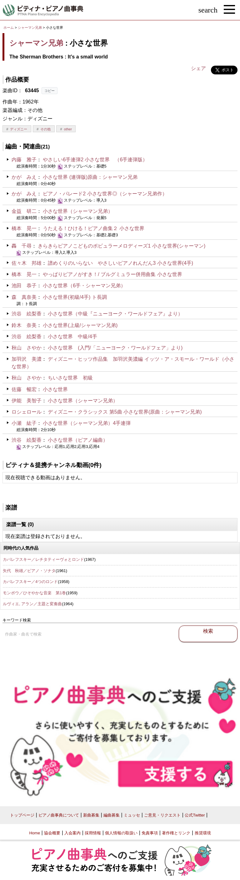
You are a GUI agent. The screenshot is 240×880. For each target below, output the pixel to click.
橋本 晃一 (24, 228)
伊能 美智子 (27, 400)
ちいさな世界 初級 (70, 377)
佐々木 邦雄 (27, 263)
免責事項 (150, 833)
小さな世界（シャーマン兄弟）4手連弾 (87, 423)
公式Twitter (195, 815)
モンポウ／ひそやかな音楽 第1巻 (34, 593)
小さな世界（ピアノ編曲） (78, 440)
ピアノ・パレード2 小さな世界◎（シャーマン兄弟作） (105, 193)
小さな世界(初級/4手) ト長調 (75, 297)
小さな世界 (55, 389)
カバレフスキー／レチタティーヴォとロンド (43, 559)
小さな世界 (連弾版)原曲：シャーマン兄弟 (90, 177)
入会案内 (72, 833)
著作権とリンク (176, 833)
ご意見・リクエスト (162, 815)
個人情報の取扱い (121, 833)
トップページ (22, 815)
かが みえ (24, 177)
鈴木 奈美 (24, 325)
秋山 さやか (27, 347)
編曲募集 (111, 815)
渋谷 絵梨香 (27, 313)
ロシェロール (27, 412)
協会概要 (52, 833)
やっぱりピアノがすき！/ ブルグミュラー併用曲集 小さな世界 (112, 274)
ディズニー (18, 129)
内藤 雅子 (24, 159)
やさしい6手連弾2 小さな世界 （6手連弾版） (95, 159)
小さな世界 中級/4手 (72, 336)
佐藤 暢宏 (24, 389)
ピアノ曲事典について (58, 815)
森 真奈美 (24, 297)
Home (34, 833)
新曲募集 (91, 815)
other (68, 129)
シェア (198, 68)
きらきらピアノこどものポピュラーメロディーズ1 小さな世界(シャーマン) (121, 246)
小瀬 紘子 (24, 423)
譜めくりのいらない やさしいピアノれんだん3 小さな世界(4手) (120, 263)
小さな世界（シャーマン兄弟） (78, 211)
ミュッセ (132, 815)
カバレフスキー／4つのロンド (30, 581)
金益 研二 (24, 211)
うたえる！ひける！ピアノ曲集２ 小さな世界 (93, 228)
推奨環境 (203, 833)
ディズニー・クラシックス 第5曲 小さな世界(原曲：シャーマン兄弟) (125, 412)
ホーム (8, 27)
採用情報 (93, 833)
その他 (45, 129)
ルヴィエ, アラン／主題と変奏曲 (32, 603)
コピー (49, 91)
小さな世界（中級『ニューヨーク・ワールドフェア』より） (115, 313)
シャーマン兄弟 (30, 27)
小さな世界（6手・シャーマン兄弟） (84, 285)
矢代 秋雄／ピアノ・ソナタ (29, 570)
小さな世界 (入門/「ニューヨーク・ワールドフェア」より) (115, 347)
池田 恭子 (24, 285)
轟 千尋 (22, 246)
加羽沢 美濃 (27, 359)
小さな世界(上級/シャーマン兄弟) (80, 325)
